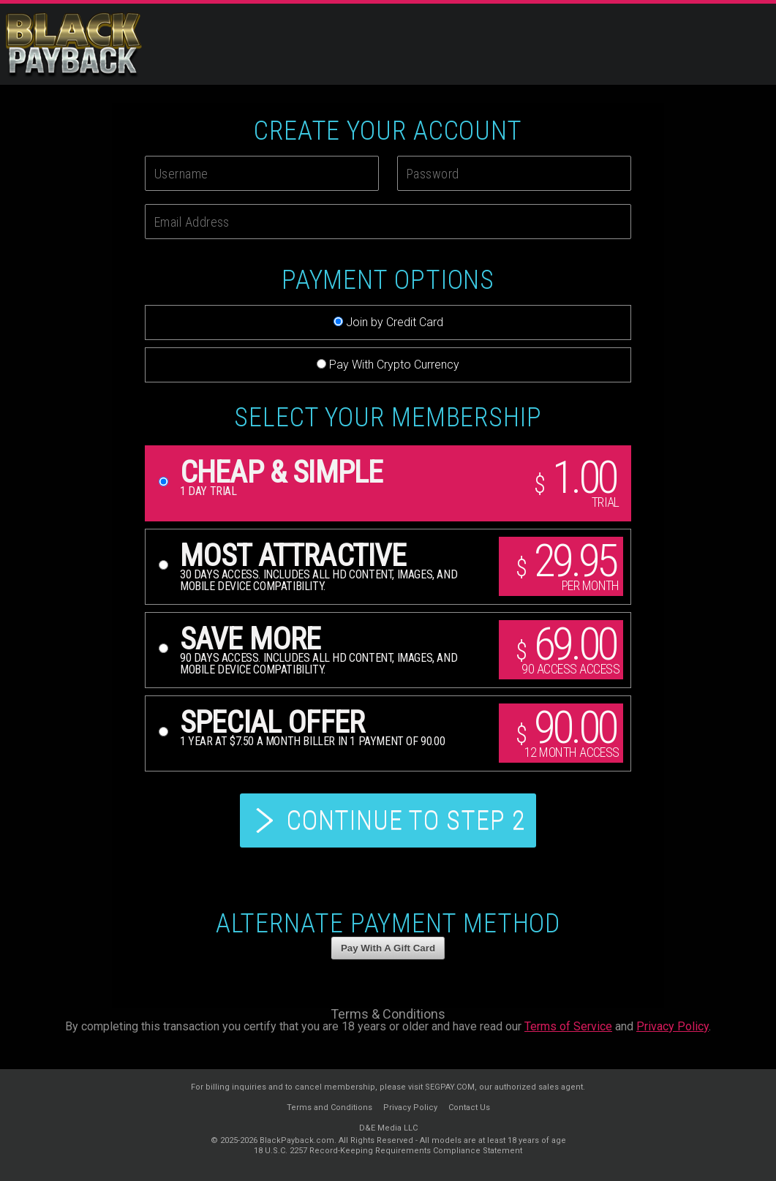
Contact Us (469, 1107)
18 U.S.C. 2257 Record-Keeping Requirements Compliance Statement (388, 1150)
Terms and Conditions (329, 1107)
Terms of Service (568, 1026)
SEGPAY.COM (450, 1087)
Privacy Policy (672, 1026)
